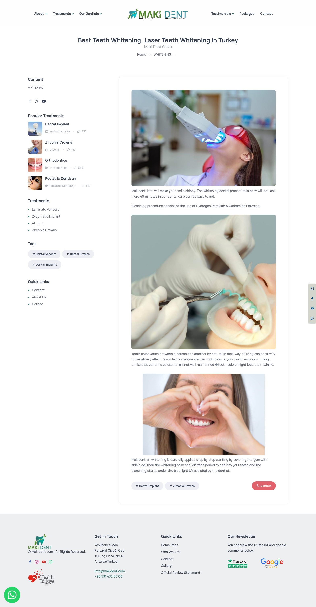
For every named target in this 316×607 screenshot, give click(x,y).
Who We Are (170, 552)
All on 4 (37, 223)
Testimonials (221, 13)
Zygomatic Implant (46, 216)
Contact (266, 13)
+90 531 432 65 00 (108, 576)
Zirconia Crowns (184, 486)
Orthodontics (56, 160)
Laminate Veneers (45, 209)
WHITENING (162, 54)
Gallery (37, 304)
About (39, 13)
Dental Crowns (80, 254)
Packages (246, 13)
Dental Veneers (46, 254)
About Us (39, 297)
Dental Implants (46, 265)
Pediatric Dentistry (60, 178)
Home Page (169, 545)
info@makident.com (110, 571)
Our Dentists (89, 13)
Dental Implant (149, 486)
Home (141, 54)
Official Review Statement (180, 572)
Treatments (62, 13)
